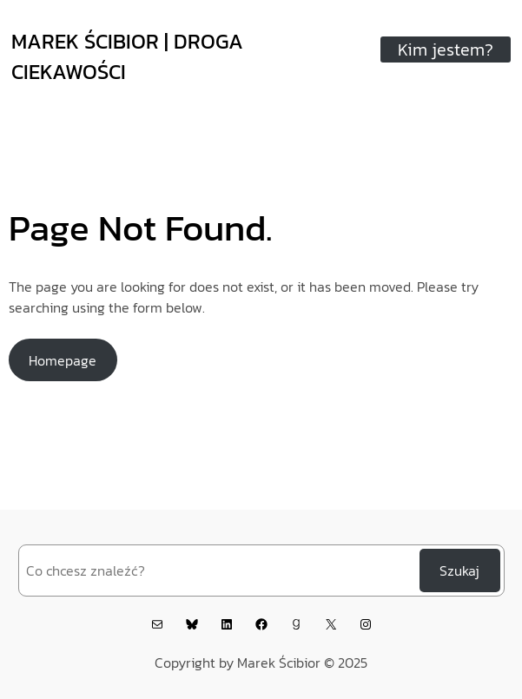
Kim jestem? (445, 49)
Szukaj (459, 570)
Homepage (62, 360)
